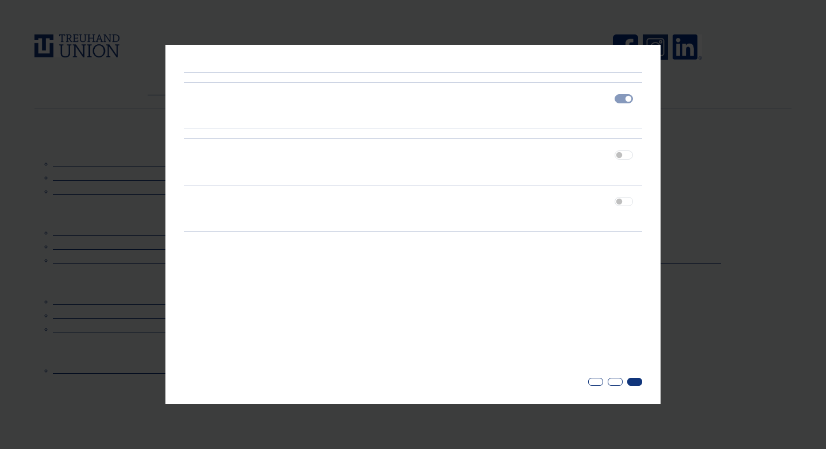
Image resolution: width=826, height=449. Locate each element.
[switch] (624, 155)
